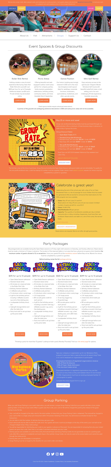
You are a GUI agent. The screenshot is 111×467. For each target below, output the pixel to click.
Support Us (73, 36)
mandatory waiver (71, 253)
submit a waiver (78, 170)
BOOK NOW (20, 334)
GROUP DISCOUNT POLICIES (68, 158)
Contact (87, 36)
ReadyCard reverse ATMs (85, 2)
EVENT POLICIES (62, 222)
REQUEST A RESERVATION (66, 227)
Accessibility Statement (71, 461)
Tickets (99, 8)
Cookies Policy (59, 461)
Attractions (47, 36)
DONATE (21, 8)
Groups (60, 36)
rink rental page (83, 341)
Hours (90, 8)
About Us (24, 36)
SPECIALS (12, 8)
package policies (65, 259)
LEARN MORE (19, 100)
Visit (35, 36)
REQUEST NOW (64, 162)
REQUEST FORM (63, 385)
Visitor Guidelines (49, 461)
